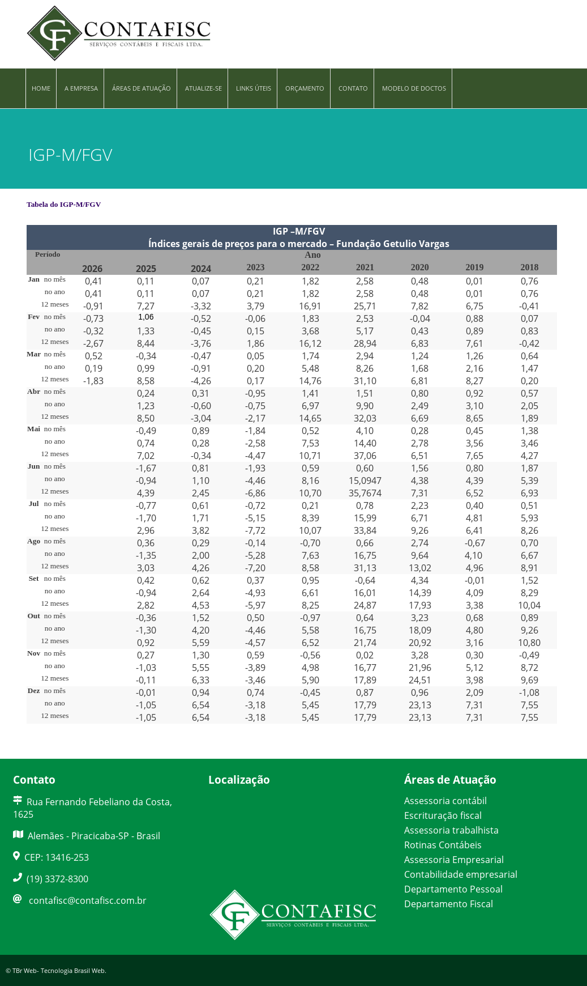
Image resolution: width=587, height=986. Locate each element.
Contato (353, 88)
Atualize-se (203, 88)
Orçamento (304, 88)
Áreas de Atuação (141, 88)
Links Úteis (253, 88)
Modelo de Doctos (414, 88)
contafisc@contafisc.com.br (88, 900)
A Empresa (81, 88)
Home (41, 88)
